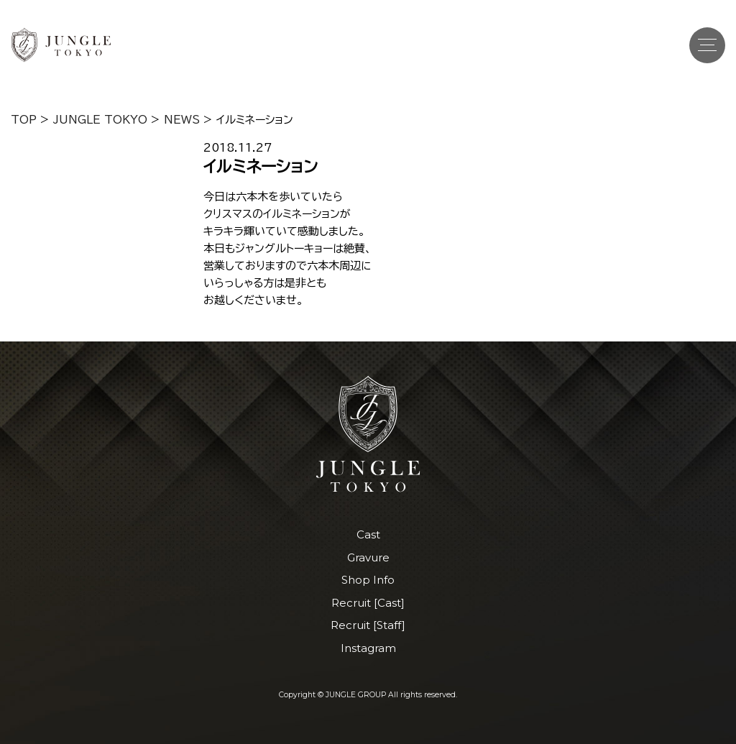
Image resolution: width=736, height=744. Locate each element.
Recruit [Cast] (368, 603)
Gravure (368, 557)
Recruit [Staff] (368, 625)
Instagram (368, 648)
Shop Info (368, 580)
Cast (368, 534)
